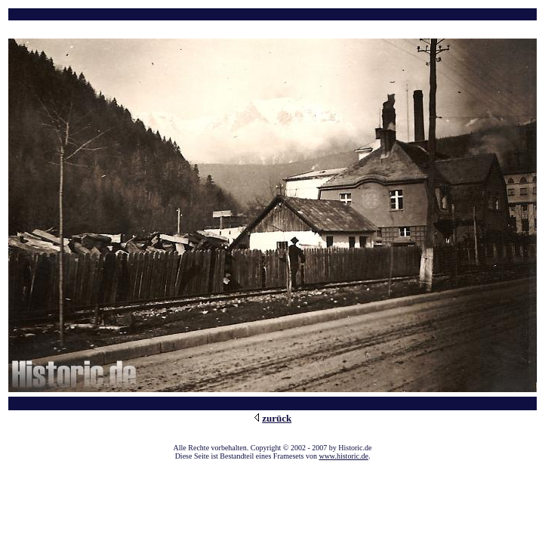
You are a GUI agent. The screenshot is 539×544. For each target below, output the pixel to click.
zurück (276, 418)
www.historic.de (343, 456)
